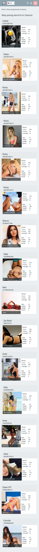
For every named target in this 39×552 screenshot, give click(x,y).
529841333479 (7, 357)
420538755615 (9, 57)
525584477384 (7, 223)
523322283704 (7, 23)
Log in (31, 3)
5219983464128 (7, 290)
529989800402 (9, 257)
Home (4, 9)
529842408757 (7, 490)
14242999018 (7, 423)
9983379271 (8, 323)
